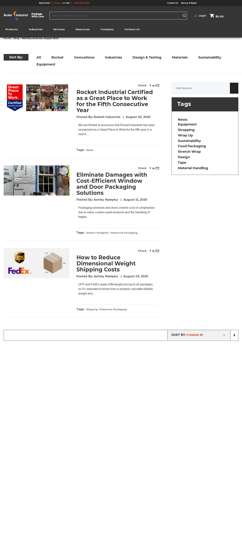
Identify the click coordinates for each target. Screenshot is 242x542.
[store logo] (26, 15)
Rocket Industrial (107, 117)
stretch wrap (189, 152)
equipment (187, 124)
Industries (113, 57)
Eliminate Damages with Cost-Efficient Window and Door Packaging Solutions (111, 188)
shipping (92, 318)
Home (8, 38)
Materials (180, 57)
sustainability (189, 141)
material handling (193, 168)
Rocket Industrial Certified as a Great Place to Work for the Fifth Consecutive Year (114, 101)
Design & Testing (147, 57)
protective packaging (124, 237)
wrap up (185, 135)
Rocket (57, 57)
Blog (17, 38)
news (90, 154)
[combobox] (118, 15)
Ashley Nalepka (106, 204)
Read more (113, 138)
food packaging (192, 146)
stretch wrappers (97, 237)
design (184, 157)
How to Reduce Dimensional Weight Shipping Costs (106, 268)
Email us (58, 3)
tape (182, 163)
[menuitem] (12, 29)
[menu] (72, 30)
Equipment (45, 64)
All (38, 57)
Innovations (84, 57)
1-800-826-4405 (81, 3)
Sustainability (209, 57)
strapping (186, 130)
